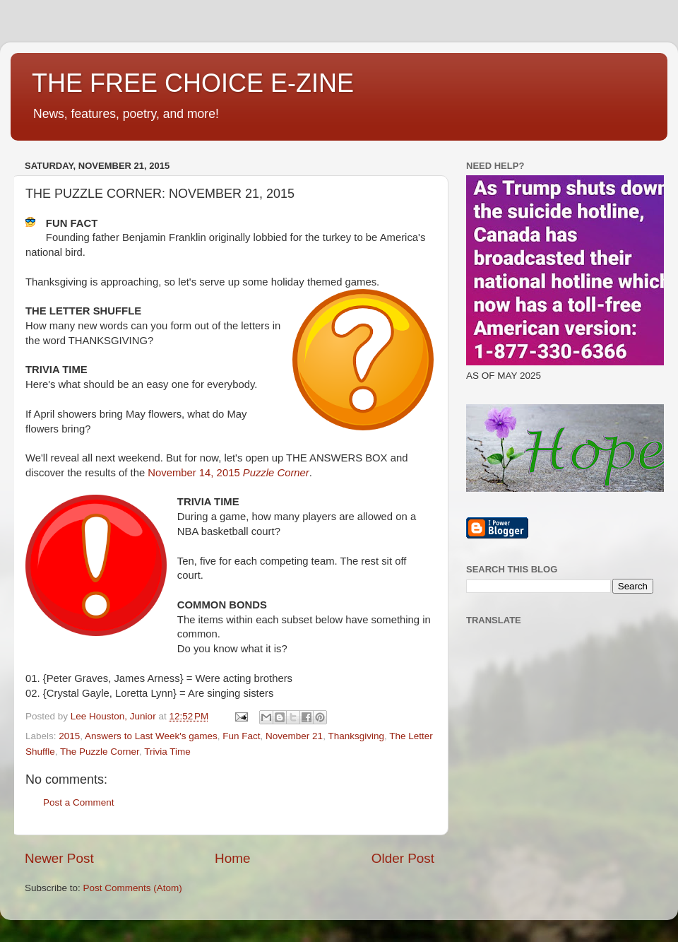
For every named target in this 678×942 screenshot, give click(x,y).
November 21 (294, 736)
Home (232, 858)
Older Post (402, 858)
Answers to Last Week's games (151, 736)
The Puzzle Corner (99, 751)
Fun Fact (241, 736)
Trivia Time (167, 751)
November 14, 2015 (228, 472)
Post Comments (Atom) (132, 888)
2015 (69, 736)
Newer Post (59, 858)
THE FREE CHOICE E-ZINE (193, 83)
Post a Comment (78, 802)
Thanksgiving (356, 736)
